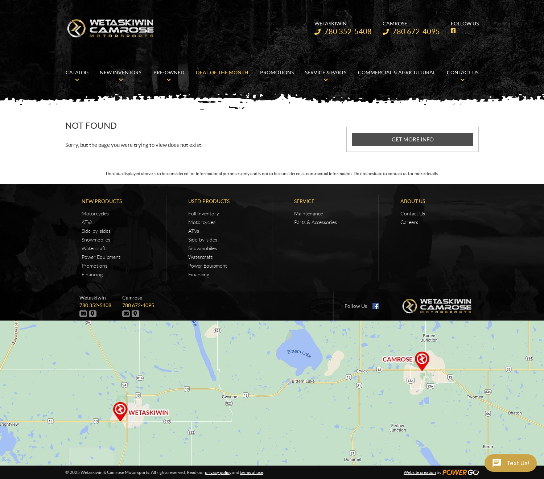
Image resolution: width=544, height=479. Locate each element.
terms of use (251, 472)
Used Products (209, 201)
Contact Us (412, 213)
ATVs (87, 222)
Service (304, 201)
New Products (102, 201)
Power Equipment (101, 257)
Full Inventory (203, 213)
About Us (412, 201)
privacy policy (218, 472)
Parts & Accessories (315, 222)
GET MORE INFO (413, 139)
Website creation (420, 472)
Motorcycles (95, 213)
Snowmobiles (96, 240)
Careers (409, 222)
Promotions (94, 266)
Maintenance (308, 213)
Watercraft (94, 248)
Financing (92, 274)
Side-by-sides (96, 231)
